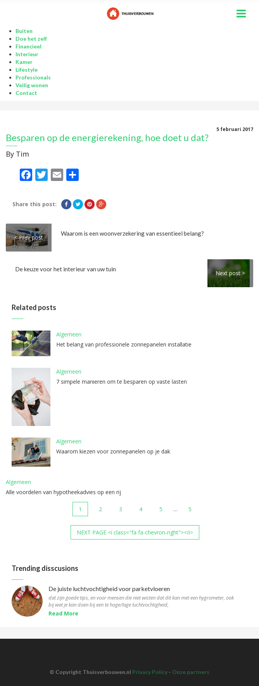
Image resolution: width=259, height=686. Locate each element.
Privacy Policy (149, 672)
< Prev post (28, 237)
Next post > (230, 273)
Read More (63, 613)
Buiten (24, 31)
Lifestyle (27, 69)
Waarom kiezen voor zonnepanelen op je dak (113, 451)
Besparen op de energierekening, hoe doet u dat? (107, 137)
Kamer (24, 62)
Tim (22, 154)
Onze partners (190, 672)
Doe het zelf (31, 38)
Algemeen (68, 334)
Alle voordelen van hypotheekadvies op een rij (63, 492)
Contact (26, 93)
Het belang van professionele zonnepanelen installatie (124, 344)
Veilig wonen (32, 85)
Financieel (28, 46)
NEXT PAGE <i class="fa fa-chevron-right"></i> (135, 532)
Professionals (33, 77)
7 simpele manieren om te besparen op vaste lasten (121, 381)
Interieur (27, 54)
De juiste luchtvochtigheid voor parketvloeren (109, 589)
